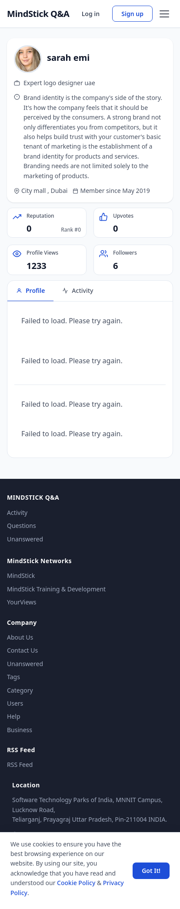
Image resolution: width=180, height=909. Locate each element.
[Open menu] (164, 14)
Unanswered (25, 539)
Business (19, 730)
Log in (91, 14)
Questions (21, 525)
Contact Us (22, 650)
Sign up (132, 14)
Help (13, 716)
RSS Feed (20, 764)
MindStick (21, 575)
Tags (13, 677)
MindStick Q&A (38, 14)
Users (15, 703)
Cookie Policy (76, 883)
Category (20, 690)
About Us (20, 637)
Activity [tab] (77, 290)
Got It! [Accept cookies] (151, 870)
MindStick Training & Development (56, 589)
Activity (17, 512)
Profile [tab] (30, 290)
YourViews (21, 602)
